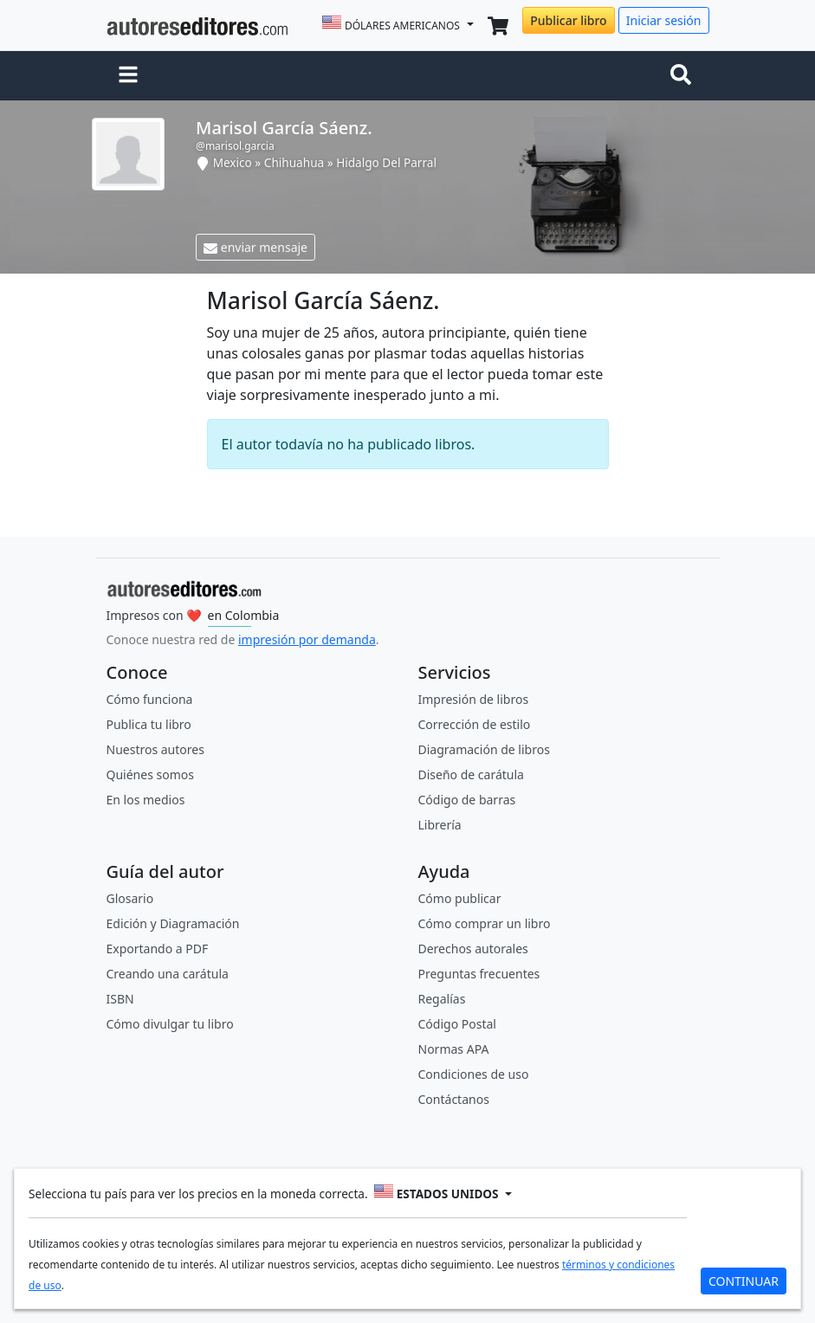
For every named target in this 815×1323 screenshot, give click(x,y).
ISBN (120, 999)
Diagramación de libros (484, 749)
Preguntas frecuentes (479, 973)
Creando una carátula (168, 973)
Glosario (130, 898)
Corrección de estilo (474, 724)
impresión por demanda (307, 639)
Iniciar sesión (664, 20)
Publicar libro (568, 20)
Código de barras (467, 799)
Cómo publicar (459, 898)
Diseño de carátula (471, 774)
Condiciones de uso (473, 1074)
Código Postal (457, 1024)
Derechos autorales (473, 948)
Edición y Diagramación (173, 923)
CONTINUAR (743, 1281)
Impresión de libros (473, 699)
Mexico (232, 162)
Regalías (442, 999)
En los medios (146, 799)
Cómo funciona (150, 699)
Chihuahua (294, 162)
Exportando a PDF (158, 948)
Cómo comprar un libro (484, 923)
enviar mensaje (255, 247)
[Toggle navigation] (684, 76)
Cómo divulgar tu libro (170, 1024)
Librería (440, 824)
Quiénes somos (150, 774)
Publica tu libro (149, 724)
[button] (128, 76)
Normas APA (453, 1049)
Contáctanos (453, 1099)
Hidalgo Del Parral (386, 162)
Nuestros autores (155, 749)
